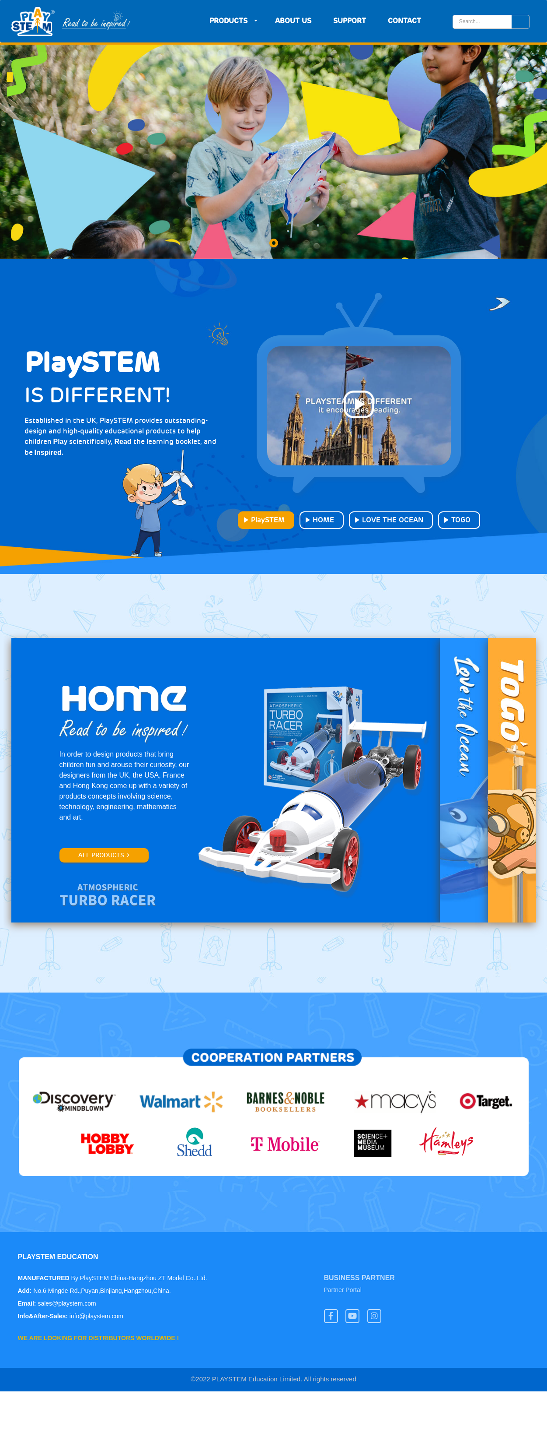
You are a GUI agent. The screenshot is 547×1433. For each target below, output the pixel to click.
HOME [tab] (323, 520)
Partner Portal (343, 1290)
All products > (104, 855)
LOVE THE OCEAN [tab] (392, 520)
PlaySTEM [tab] (268, 520)
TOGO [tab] (460, 520)
